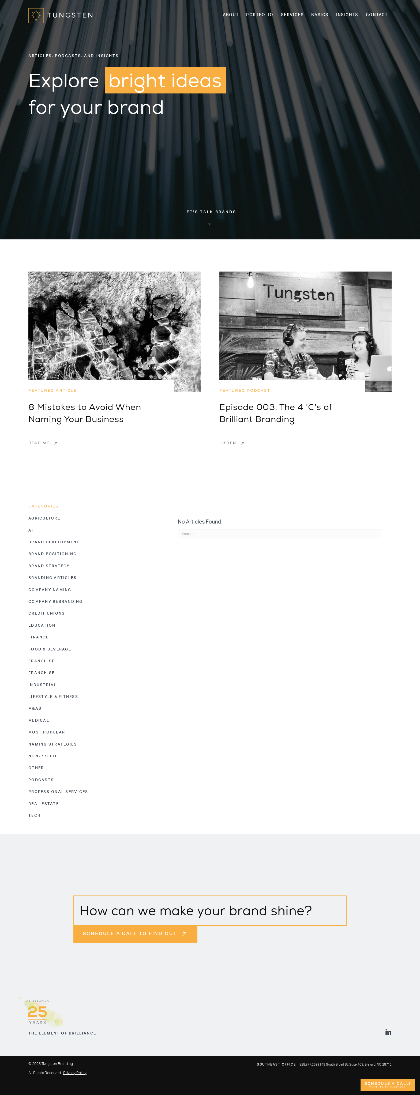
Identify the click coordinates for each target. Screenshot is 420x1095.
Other (36, 768)
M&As (35, 708)
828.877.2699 (309, 1064)
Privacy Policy (75, 1073)
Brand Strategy (49, 566)
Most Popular (46, 732)
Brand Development (54, 542)
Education (41, 625)
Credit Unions (46, 613)
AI (30, 530)
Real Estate (43, 804)
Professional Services (58, 792)
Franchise (41, 661)
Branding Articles (52, 578)
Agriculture (44, 518)
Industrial (42, 685)
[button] (43, 443)
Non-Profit (43, 756)
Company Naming (50, 590)
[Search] (279, 533)
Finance (38, 637)
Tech (34, 816)
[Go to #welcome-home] (210, 218)
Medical (38, 721)
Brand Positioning (52, 554)
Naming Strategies (52, 744)
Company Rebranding (55, 602)
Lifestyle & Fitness (53, 697)
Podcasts (41, 780)
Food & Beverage (49, 649)
